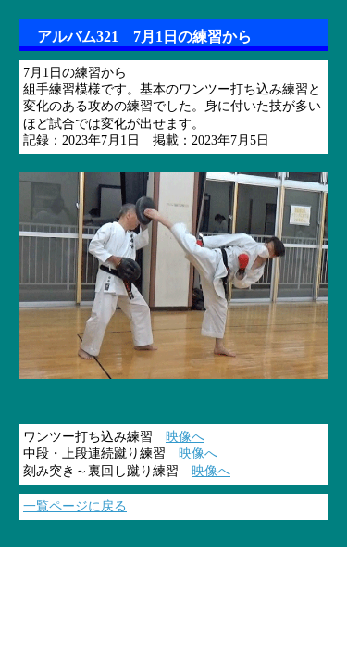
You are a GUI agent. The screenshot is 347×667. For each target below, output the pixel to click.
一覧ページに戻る (75, 506)
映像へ (185, 437)
